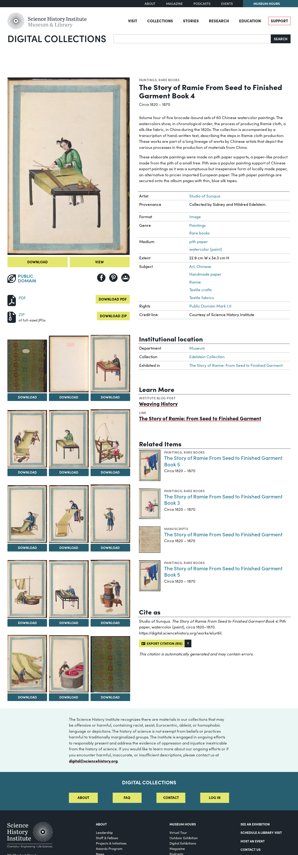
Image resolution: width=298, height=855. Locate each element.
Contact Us (250, 849)
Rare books (169, 79)
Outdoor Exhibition (183, 838)
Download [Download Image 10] (27, 622)
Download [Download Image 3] (110, 397)
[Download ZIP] (11, 316)
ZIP (21, 314)
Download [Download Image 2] (68, 397)
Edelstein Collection (207, 356)
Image (195, 216)
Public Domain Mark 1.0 (210, 306)
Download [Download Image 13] (27, 697)
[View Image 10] (27, 589)
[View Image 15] (110, 664)
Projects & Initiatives (111, 843)
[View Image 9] (110, 513)
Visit (132, 20)
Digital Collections (56, 38)
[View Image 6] (110, 438)
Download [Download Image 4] (27, 472)
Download (37, 261)
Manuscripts (176, 528)
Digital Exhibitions (182, 843)
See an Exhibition (255, 824)
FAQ (127, 797)
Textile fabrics (201, 297)
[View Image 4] (27, 439)
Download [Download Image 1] (27, 397)
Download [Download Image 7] (27, 547)
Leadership (104, 832)
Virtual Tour (178, 832)
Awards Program (109, 848)
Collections (160, 20)
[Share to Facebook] (101, 278)
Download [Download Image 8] (68, 547)
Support (279, 20)
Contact (171, 797)
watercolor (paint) (205, 249)
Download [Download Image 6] (110, 472)
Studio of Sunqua (204, 196)
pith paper (198, 241)
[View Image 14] (68, 663)
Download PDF (113, 299)
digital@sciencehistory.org (93, 760)
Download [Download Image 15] (110, 697)
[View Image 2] (68, 364)
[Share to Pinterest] (113, 278)
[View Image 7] (27, 514)
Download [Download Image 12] (110, 622)
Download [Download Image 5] (68, 472)
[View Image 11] (68, 589)
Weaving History (158, 403)
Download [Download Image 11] (68, 622)
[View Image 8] (68, 514)
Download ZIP (113, 315)
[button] (188, 643)
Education (250, 20)
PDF (22, 298)
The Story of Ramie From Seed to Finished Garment (223, 534)
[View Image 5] (68, 439)
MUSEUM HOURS (182, 824)
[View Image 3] (110, 363)
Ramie (195, 282)
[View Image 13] (27, 663)
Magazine (174, 3)
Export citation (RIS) (162, 643)
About (150, 3)
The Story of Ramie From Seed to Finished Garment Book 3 (223, 499)
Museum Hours (267, 3)
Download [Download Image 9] (110, 547)
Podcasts (201, 3)
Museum (197, 348)
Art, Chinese (200, 266)
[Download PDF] (11, 300)
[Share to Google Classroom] (125, 278)
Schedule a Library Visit (261, 832)
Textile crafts (200, 289)
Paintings (148, 79)
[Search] (192, 38)
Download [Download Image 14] (68, 697)
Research (219, 20)
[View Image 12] (110, 589)
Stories (191, 20)
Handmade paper (205, 274)
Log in (214, 797)
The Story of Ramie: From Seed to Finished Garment (236, 365)
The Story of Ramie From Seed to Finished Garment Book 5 (223, 461)
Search (281, 38)
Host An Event (252, 841)
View (99, 261)
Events (227, 3)
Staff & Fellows (107, 838)
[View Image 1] (27, 366)
